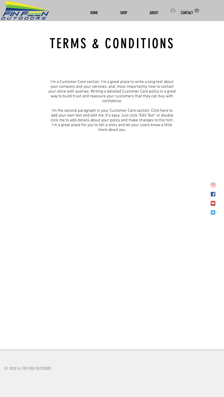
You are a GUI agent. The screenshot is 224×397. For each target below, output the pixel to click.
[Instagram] (213, 185)
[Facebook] (213, 194)
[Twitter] (213, 212)
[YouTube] (213, 203)
